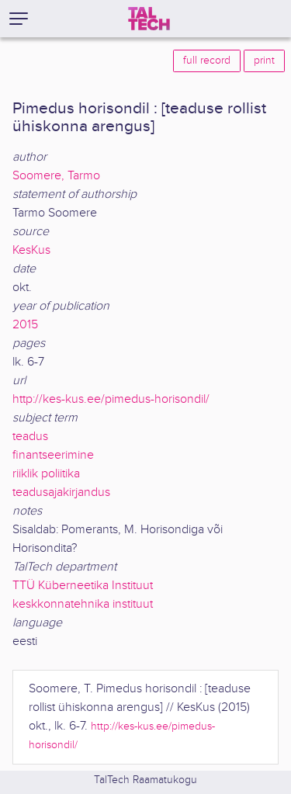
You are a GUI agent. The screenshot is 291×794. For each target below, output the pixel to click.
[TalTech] (149, 18)
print (264, 60)
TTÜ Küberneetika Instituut (82, 585)
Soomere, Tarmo (56, 175)
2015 (25, 324)
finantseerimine (53, 455)
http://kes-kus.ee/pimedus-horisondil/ (111, 399)
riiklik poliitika (46, 473)
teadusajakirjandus (61, 492)
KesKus (31, 250)
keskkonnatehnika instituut (82, 604)
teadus (30, 436)
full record (206, 60)
